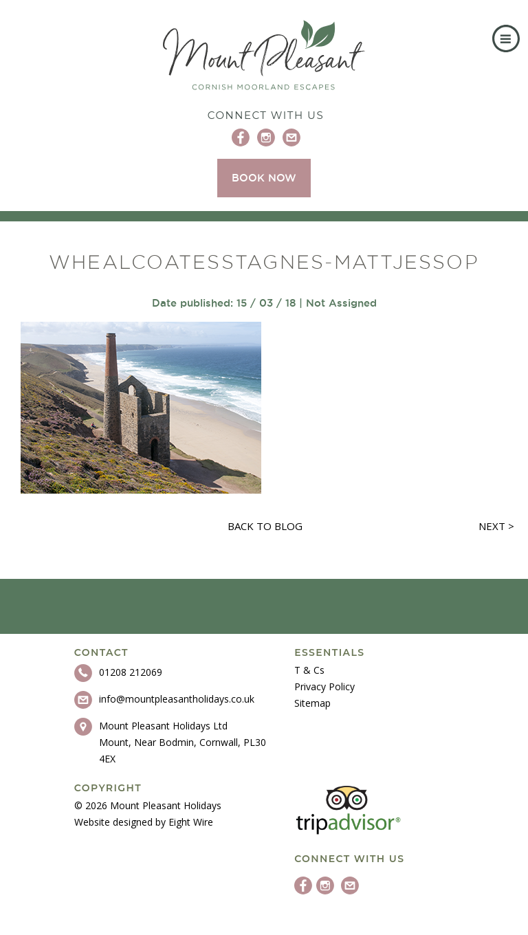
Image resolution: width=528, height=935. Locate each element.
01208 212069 (130, 672)
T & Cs (309, 669)
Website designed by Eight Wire (143, 821)
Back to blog (265, 526)
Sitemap (312, 703)
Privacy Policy (324, 686)
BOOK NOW (264, 178)
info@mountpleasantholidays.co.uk (176, 698)
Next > (496, 526)
